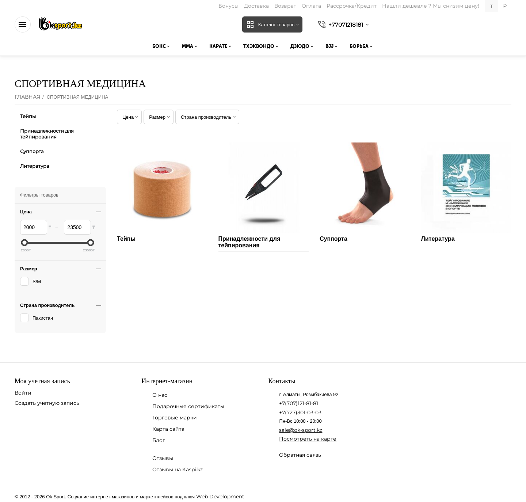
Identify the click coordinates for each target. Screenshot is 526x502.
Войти (23, 392)
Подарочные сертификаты (188, 406)
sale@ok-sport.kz (300, 430)
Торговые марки (174, 417)
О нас (159, 395)
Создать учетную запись (47, 403)
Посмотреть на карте (307, 439)
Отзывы (162, 458)
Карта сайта (168, 429)
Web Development (220, 496)
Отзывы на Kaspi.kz (177, 469)
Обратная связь (300, 455)
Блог (158, 440)
